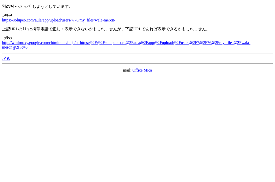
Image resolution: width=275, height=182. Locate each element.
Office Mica (142, 70)
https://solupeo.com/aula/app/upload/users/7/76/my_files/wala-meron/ (58, 20)
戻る (6, 58)
